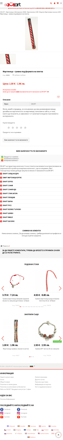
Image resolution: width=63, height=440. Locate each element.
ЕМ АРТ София (6, 186)
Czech (7, 430)
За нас (2, 379)
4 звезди (21, 127)
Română (21, 426)
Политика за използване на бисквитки (13, 387)
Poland (45, 430)
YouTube (5, 417)
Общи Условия (5, 382)
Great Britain (30, 433)
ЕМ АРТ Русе (5, 205)
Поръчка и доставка (41, 382)
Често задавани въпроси (43, 387)
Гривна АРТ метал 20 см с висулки (47, 349)
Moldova (31, 437)
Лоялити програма (41, 377)
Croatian (52, 426)
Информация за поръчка (43, 384)
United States (43, 433)
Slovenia (8, 433)
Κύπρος (18, 433)
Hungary (17, 430)
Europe (27, 430)
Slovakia (55, 430)
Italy (36, 430)
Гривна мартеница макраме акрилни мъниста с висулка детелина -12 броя (16, 300)
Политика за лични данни (8, 384)
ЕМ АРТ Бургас (6, 182)
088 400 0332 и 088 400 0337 (45, 8)
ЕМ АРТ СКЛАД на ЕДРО (9, 174)
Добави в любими (19, 75)
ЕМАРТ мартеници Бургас (11, 178)
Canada (55, 433)
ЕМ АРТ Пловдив (7, 197)
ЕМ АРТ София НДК (8, 189)
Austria (42, 426)
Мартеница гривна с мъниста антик (16, 349)
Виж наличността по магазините (16, 140)
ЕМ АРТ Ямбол (6, 217)
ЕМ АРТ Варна (6, 201)
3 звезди (17, 127)
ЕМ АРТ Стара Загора (8, 193)
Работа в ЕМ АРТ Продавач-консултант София (15, 389)
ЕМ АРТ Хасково (7, 221)
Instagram (5, 413)
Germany (32, 426)
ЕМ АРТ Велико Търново (10, 209)
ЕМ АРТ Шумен (6, 213)
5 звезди (25, 127)
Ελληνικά (11, 426)
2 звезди (13, 127)
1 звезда (9, 127)
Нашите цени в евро (7, 377)
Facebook (5, 409)
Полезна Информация (7, 399)
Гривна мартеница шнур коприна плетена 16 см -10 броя (47, 300)
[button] (20, 306)
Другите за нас (40, 379)
